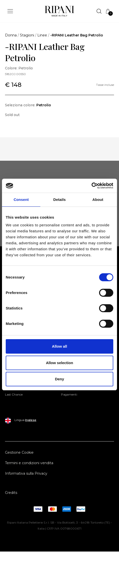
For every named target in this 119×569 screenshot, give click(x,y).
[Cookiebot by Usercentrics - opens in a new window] (91, 185)
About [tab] (97, 199)
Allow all (59, 346)
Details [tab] (59, 199)
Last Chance (14, 394)
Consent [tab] (21, 199)
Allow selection (59, 363)
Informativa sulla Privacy (26, 473)
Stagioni (27, 35)
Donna (11, 35)
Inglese (30, 420)
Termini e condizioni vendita (29, 463)
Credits (11, 492)
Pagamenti (69, 394)
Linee (42, 35)
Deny (59, 379)
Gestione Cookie (19, 452)
